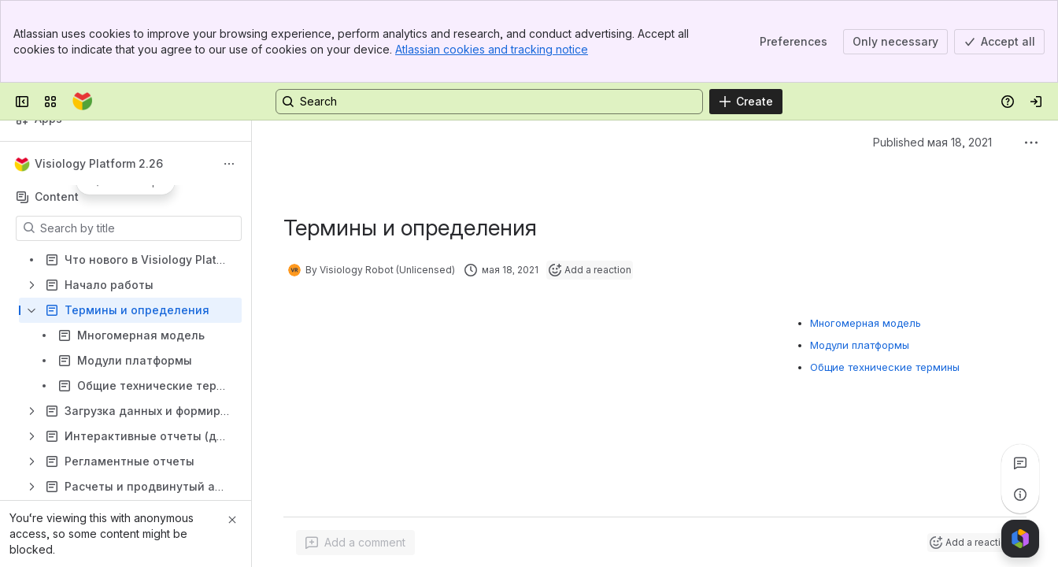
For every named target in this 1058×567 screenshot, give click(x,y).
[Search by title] (138, 228)
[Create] (745, 101)
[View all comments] (1020, 463)
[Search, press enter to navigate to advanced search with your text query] (489, 101)
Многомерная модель (865, 323)
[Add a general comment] (355, 542)
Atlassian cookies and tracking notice (491, 49)
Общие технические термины (885, 367)
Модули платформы (859, 345)
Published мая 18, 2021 (932, 142)
